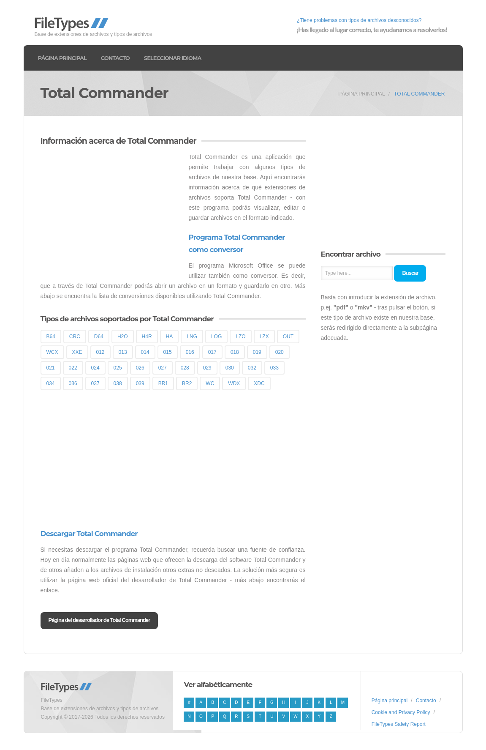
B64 (50, 336)
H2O (122, 336)
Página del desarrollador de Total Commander (99, 620)
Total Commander (419, 94)
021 (50, 368)
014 (145, 352)
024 (95, 368)
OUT (288, 336)
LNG (192, 336)
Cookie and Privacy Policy (401, 712)
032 (252, 368)
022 (73, 368)
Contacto (115, 58)
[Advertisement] (111, 211)
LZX (264, 336)
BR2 (187, 383)
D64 (98, 336)
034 (50, 383)
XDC (259, 383)
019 (257, 352)
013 (123, 352)
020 (279, 352)
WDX (234, 383)
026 (140, 368)
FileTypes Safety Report (399, 724)
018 (235, 352)
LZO (240, 336)
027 (162, 368)
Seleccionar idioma (172, 58)
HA (169, 336)
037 (95, 383)
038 (118, 383)
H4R (147, 336)
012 (100, 352)
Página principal (62, 58)
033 (274, 368)
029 (207, 368)
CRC (74, 336)
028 (185, 368)
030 (229, 368)
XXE (77, 352)
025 (118, 368)
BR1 (163, 383)
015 (167, 352)
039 (140, 383)
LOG (216, 336)
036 (73, 383)
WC (210, 383)
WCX (52, 352)
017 (212, 352)
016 (190, 352)
